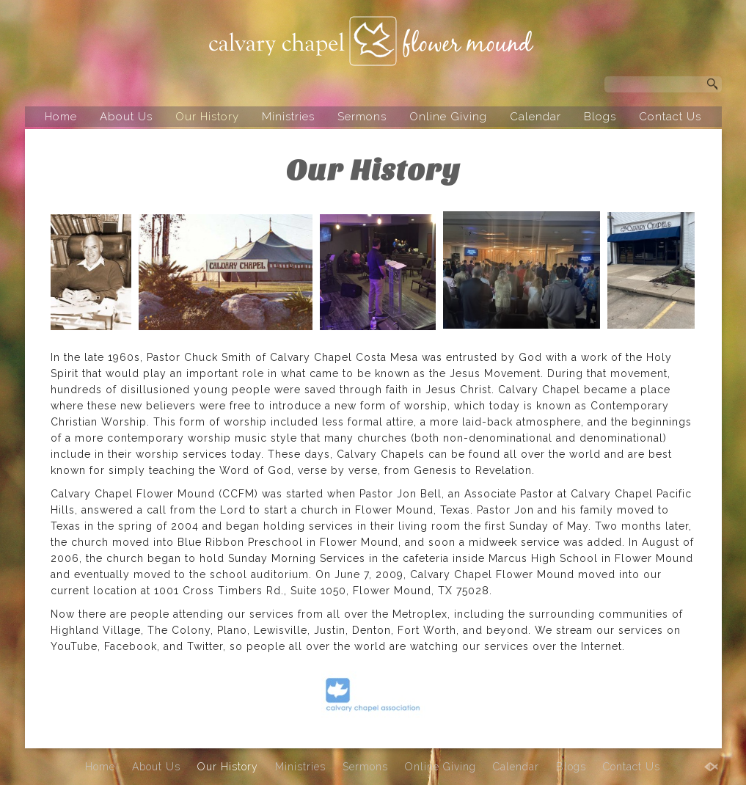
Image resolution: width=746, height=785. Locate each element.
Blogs (600, 116)
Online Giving (448, 116)
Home (61, 116)
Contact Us (670, 116)
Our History (207, 116)
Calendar (535, 116)
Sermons (362, 116)
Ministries (288, 116)
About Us (126, 116)
